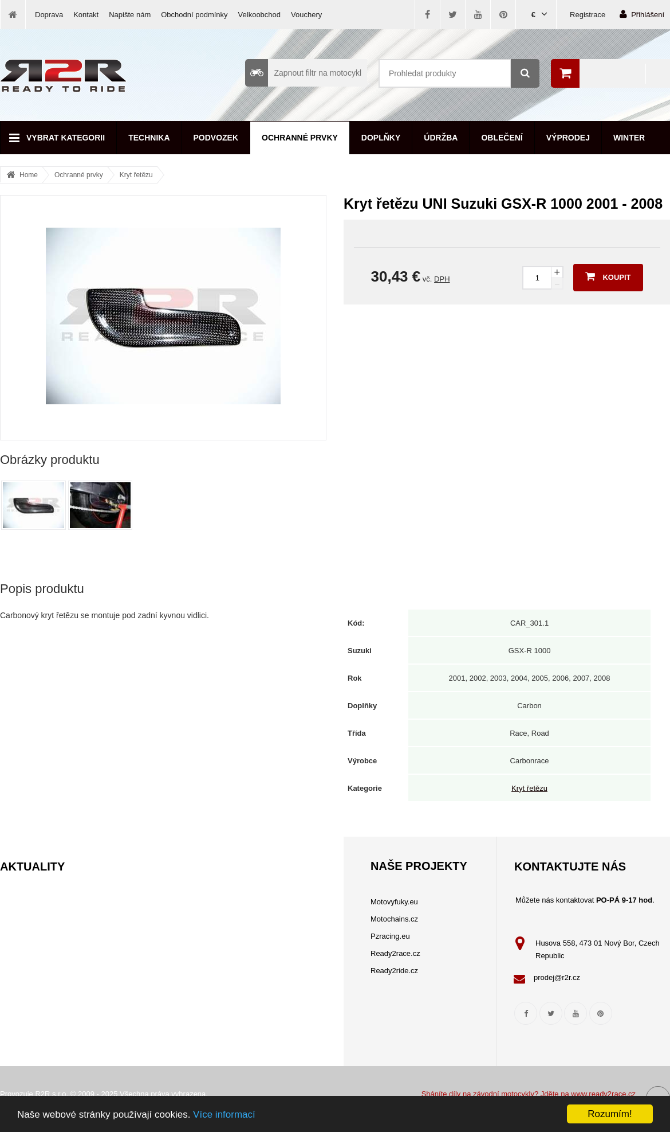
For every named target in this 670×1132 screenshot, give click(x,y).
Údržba (441, 137)
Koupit (607, 276)
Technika (149, 137)
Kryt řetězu (136, 175)
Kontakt (85, 14)
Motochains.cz (394, 919)
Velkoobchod (259, 14)
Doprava (49, 14)
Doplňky (380, 137)
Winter (629, 137)
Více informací (224, 1114)
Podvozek (216, 137)
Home (28, 175)
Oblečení (501, 137)
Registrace (587, 14)
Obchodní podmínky (194, 14)
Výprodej (568, 137)
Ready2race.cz (395, 953)
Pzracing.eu (390, 936)
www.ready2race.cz (603, 1094)
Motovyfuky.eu (394, 901)
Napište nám (130, 14)
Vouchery (306, 14)
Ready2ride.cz (394, 970)
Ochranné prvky (300, 137)
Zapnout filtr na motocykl (303, 73)
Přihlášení (642, 14)
